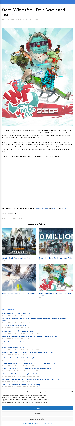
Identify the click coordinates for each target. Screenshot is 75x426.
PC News (25, 19)
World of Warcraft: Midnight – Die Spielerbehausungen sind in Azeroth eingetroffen (30, 379)
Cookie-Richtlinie (26, 423)
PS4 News (30, 19)
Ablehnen (37, 413)
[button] (72, 392)
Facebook (54, 208)
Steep (5, 218)
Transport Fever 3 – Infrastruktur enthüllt (16, 313)
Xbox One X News (35, 333)
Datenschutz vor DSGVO (39, 423)
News (21, 19)
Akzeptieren (37, 408)
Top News (27, 315)
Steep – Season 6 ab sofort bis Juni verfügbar (18, 293)
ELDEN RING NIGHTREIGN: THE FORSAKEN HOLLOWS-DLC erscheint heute (26, 369)
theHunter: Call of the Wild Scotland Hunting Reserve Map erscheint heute (27, 358)
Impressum (50, 423)
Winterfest (22, 218)
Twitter (63, 208)
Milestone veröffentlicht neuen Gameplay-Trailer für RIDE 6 (22, 374)
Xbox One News (38, 19)
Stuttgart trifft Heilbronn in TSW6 (13, 347)
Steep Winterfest (13, 218)
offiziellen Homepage (41, 208)
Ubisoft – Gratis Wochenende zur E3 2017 (17, 258)
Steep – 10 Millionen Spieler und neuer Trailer (56, 258)
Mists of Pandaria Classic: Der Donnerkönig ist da (19, 342)
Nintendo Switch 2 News (27, 354)
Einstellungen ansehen (37, 419)
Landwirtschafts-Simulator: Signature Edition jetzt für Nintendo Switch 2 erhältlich (30, 363)
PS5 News (27, 333)
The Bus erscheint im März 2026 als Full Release (18, 331)
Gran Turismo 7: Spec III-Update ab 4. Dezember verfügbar (22, 385)
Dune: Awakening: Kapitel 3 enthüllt (14, 326)
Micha (5, 19)
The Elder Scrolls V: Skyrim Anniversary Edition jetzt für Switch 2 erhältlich (27, 352)
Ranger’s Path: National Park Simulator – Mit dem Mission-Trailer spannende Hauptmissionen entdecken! (34, 319)
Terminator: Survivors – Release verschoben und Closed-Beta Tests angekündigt (29, 336)
